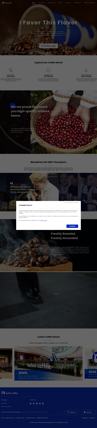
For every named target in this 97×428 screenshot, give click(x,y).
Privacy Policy (43, 220)
